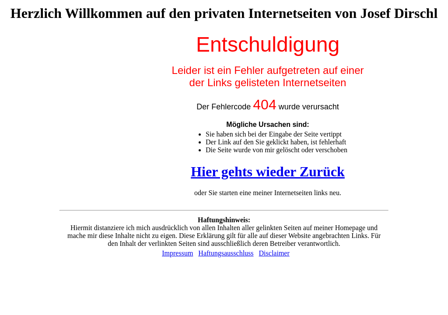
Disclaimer (274, 253)
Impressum (177, 253)
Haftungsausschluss (225, 253)
